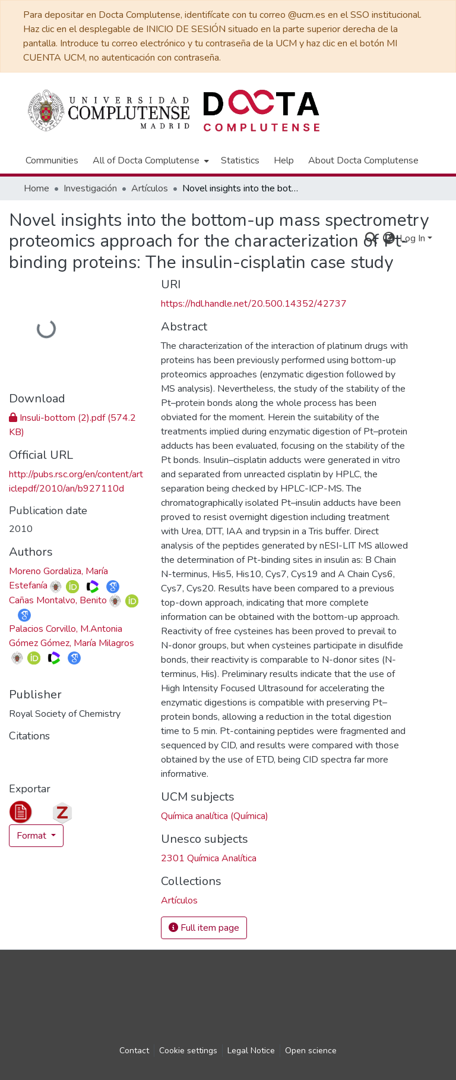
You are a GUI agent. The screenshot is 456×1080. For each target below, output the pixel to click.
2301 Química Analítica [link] (208, 858)
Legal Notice (251, 1050)
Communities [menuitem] (52, 160)
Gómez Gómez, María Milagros (71, 643)
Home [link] (36, 188)
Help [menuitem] (284, 160)
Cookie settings (188, 1050)
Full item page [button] (204, 927)
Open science (311, 1050)
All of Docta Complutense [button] (146, 160)
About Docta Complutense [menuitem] (363, 160)
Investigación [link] (90, 188)
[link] (179, 900)
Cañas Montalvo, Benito (58, 600)
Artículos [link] (149, 188)
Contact (134, 1050)
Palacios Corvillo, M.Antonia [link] (65, 628)
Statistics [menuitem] (240, 160)
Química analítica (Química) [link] (214, 816)
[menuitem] (149, 160)
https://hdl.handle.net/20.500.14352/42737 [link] (254, 303)
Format (33, 835)
